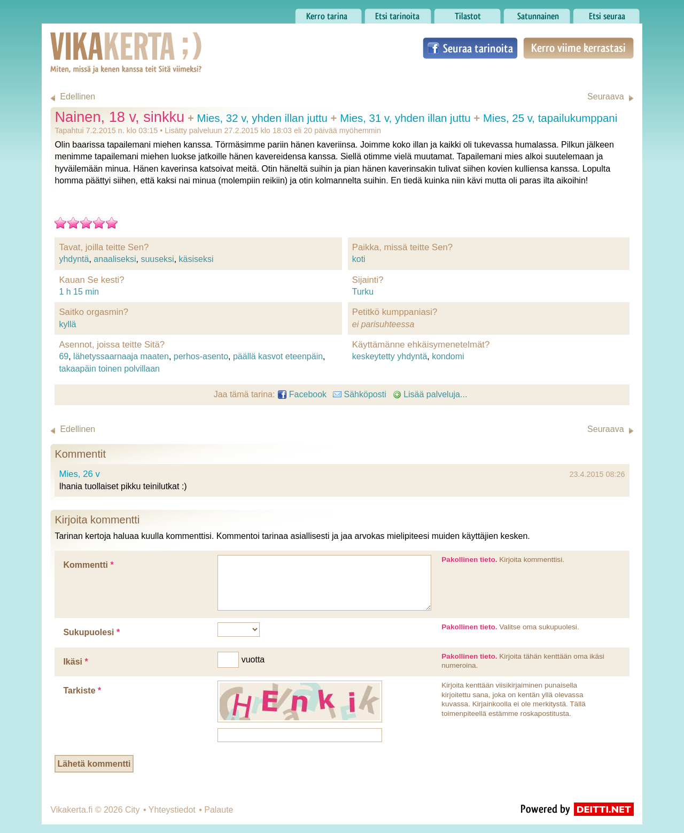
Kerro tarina (328, 13)
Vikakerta (99, 41)
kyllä (67, 324)
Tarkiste (82, 690)
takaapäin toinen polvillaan (109, 368)
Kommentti (88, 564)
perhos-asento (201, 356)
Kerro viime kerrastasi (578, 48)
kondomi (448, 356)
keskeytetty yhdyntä (390, 356)
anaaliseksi (115, 259)
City (132, 809)
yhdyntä (74, 259)
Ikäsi (75, 661)
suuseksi (157, 259)
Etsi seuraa (606, 13)
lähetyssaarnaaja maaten (121, 356)
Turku (363, 291)
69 (63, 356)
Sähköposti (359, 394)
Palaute (218, 809)
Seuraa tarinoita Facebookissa (470, 48)
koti (359, 259)
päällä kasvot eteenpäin (278, 356)
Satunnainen (536, 13)
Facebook (302, 394)
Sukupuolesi (91, 632)
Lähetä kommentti (94, 763)
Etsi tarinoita (397, 13)
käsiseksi (196, 259)
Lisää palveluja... (430, 394)
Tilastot (467, 13)
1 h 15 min (79, 291)
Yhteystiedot (172, 809)
